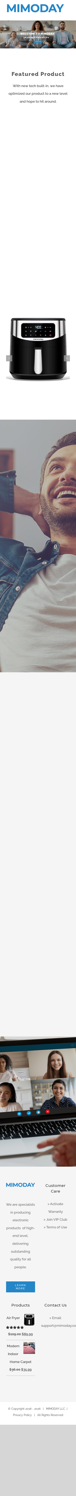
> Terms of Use (55, 1227)
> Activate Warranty (55, 1208)
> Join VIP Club (55, 1219)
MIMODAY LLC (55, 1408)
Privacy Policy (22, 1415)
